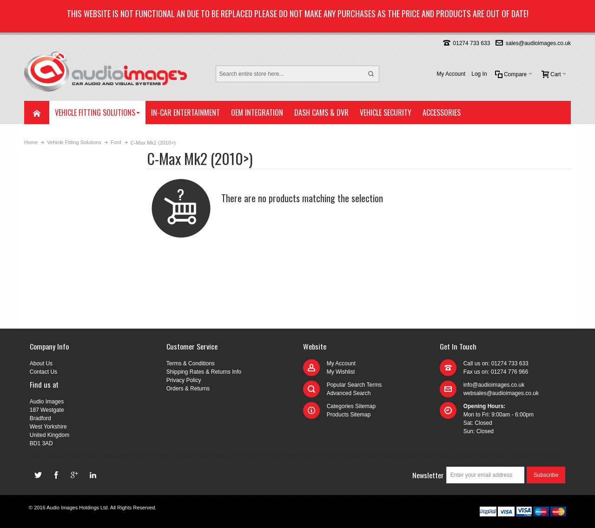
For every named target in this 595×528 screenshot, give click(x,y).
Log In (479, 74)
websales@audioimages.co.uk (501, 393)
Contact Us (43, 372)
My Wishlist (341, 372)
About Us (41, 363)
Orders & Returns (188, 388)
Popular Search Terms (354, 385)
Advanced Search (349, 393)
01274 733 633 (471, 43)
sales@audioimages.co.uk (538, 43)
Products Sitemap (349, 414)
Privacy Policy (183, 380)
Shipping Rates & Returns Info (203, 372)
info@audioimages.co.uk (494, 385)
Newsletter (428, 475)
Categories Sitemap (351, 406)
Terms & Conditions (190, 363)
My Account (450, 74)
